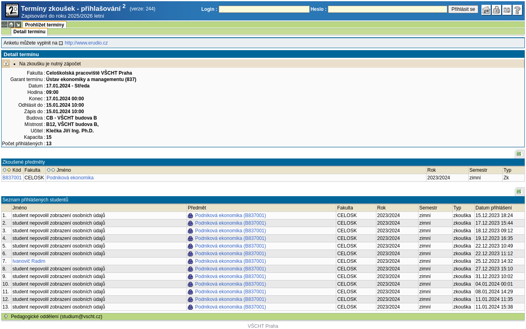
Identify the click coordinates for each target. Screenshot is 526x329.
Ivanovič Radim (28, 261)
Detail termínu (29, 32)
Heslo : (319, 9)
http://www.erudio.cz (86, 43)
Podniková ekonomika (70, 178)
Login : (209, 9)
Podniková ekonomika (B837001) (230, 215)
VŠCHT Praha (263, 326)
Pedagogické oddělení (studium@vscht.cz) (56, 316)
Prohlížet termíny (44, 25)
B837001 (12, 178)
